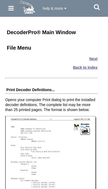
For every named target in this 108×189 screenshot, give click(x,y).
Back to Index (85, 67)
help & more (54, 8)
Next (93, 59)
